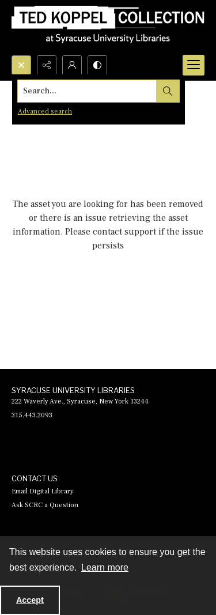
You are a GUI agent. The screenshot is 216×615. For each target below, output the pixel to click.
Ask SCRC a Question (45, 505)
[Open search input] (21, 65)
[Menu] (193, 65)
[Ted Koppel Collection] (108, 28)
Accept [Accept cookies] (30, 600)
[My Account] (72, 65)
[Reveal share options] (46, 65)
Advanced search (45, 111)
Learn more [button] (104, 567)
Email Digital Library (43, 491)
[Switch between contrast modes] (97, 65)
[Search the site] (87, 91)
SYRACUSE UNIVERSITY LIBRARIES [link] (73, 390)
